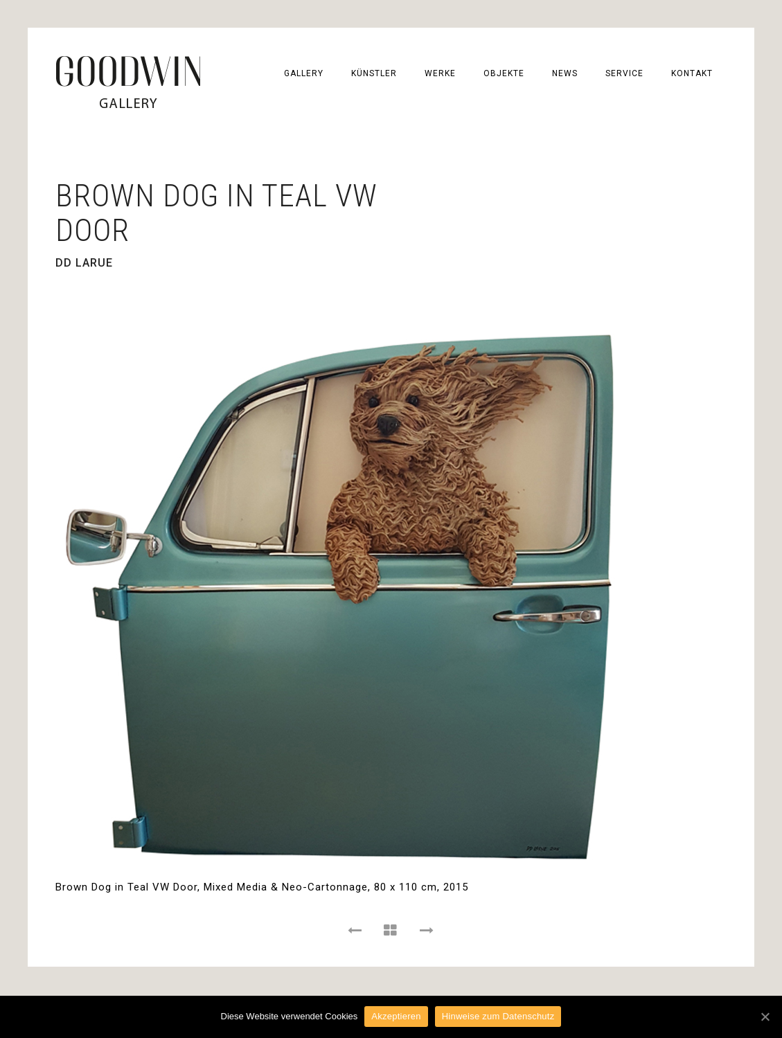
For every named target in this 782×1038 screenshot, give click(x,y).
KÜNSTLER (374, 73)
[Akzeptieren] (765, 1016)
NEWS (565, 73)
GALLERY (303, 73)
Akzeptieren (395, 1016)
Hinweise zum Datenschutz (498, 1016)
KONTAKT (692, 73)
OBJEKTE (503, 73)
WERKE (440, 73)
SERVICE (624, 73)
